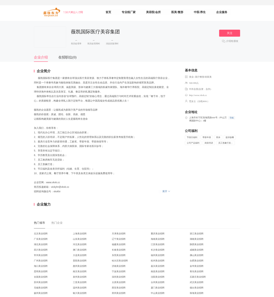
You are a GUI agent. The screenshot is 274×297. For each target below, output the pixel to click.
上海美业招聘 (79, 233)
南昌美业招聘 (157, 271)
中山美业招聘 (157, 293)
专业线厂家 (129, 12)
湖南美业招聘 (196, 239)
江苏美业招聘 (157, 244)
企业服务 (221, 12)
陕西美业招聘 (196, 244)
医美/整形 (177, 12)
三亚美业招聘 (79, 282)
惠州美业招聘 (79, 266)
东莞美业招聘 (118, 255)
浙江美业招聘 (196, 233)
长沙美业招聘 (157, 249)
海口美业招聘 (41, 266)
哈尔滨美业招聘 (120, 260)
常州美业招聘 (41, 255)
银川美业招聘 (79, 293)
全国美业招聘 (41, 277)
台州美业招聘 (157, 282)
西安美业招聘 (118, 287)
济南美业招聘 (118, 266)
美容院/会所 (153, 12)
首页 (108, 12)
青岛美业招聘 (196, 271)
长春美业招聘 (118, 249)
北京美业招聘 (41, 233)
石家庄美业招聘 (198, 277)
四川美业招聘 (41, 249)
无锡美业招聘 (41, 287)
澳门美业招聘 (79, 249)
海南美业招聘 (157, 239)
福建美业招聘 (118, 244)
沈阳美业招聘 (157, 277)
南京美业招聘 (79, 271)
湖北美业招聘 (41, 244)
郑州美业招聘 (118, 293)
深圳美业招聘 (118, 277)
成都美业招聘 (196, 249)
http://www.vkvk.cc (198, 95)
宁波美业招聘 (118, 271)
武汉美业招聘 (196, 282)
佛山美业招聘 (196, 255)
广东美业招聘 (41, 239)
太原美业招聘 (118, 282)
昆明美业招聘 (41, 271)
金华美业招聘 (196, 266)
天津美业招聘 (118, 233)
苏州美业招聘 (41, 282)
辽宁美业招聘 (118, 239)
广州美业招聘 (41, 260)
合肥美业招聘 (196, 260)
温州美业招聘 (79, 287)
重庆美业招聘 (157, 233)
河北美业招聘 (79, 244)
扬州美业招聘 (41, 293)
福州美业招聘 (157, 255)
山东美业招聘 (79, 239)
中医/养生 (200, 12)
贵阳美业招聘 (79, 260)
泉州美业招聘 (79, 277)
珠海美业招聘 (196, 293)
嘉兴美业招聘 (157, 266)
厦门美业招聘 (157, 287)
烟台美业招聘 (196, 287)
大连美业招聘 (79, 255)
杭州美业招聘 (157, 260)
